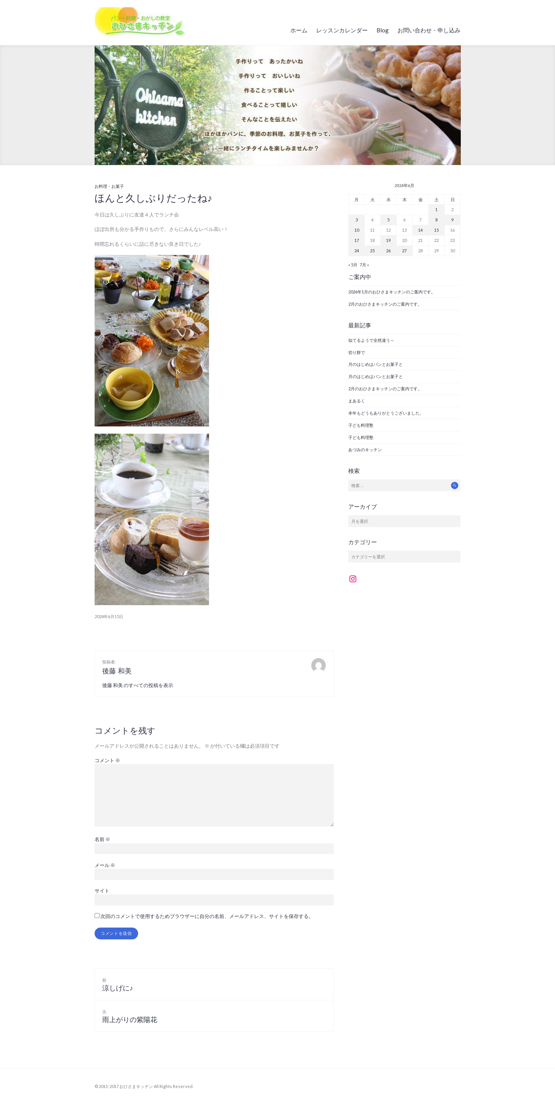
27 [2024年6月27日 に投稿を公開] (404, 250)
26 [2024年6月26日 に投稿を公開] (388, 250)
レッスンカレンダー (342, 30)
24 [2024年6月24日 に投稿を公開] (356, 250)
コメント (107, 760)
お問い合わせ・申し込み (428, 30)
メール (105, 865)
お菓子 (117, 186)
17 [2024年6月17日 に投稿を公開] (356, 240)
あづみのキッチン (365, 449)
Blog (382, 30)
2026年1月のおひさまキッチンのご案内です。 (391, 291)
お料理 (101, 186)
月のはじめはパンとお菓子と (375, 364)
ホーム (298, 30)
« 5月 (352, 264)
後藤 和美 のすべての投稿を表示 (137, 685)
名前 (102, 839)
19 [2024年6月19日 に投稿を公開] (388, 240)
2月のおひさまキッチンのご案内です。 (385, 303)
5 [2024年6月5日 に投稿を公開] (388, 219)
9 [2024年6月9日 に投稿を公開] (452, 219)
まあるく (356, 400)
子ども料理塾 (360, 425)
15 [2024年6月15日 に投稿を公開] (436, 230)
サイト (102, 891)
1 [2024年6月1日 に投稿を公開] (436, 209)
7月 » (364, 264)
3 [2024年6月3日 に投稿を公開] (357, 219)
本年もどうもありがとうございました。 (386, 412)
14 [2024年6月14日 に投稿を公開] (420, 230)
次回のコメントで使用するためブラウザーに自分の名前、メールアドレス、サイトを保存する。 (207, 916)
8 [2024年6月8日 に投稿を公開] (436, 219)
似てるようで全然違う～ (371, 340)
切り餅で (356, 352)
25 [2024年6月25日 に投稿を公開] (372, 250)
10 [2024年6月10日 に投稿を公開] (356, 230)
